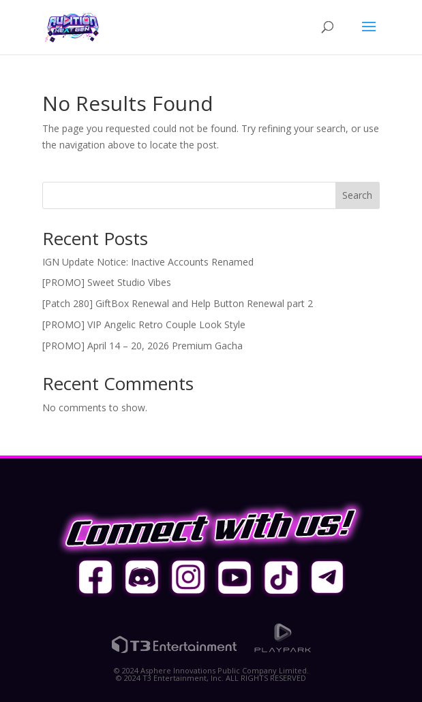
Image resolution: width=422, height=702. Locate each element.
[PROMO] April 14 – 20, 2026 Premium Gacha (142, 345)
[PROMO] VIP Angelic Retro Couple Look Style (143, 324)
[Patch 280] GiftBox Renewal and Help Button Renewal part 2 (177, 303)
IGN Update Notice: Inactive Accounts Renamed (148, 261)
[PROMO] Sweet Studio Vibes (106, 282)
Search (357, 195)
